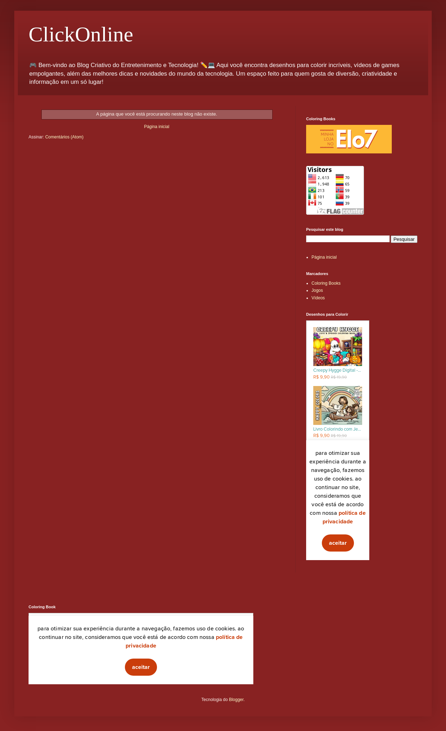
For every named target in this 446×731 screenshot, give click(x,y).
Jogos (317, 290)
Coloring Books (325, 283)
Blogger (236, 699)
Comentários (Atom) (64, 136)
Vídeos (318, 297)
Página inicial (156, 126)
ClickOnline (81, 34)
